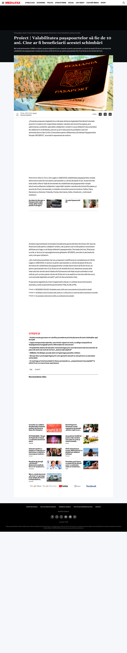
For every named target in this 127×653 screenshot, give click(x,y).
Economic (41, 3)
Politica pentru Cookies (48, 507)
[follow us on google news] (36, 486)
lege (31, 369)
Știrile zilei (30, 3)
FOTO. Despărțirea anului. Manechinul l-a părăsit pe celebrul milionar (73, 451)
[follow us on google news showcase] (50, 486)
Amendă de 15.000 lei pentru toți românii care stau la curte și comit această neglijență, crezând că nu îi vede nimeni (73, 438)
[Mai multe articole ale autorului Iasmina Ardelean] (17, 114)
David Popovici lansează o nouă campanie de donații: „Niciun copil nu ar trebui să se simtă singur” (73, 427)
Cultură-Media (92, 3)
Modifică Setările (63, 511)
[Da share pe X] (105, 114)
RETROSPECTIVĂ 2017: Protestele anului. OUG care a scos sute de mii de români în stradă (64, 289)
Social (71, 3)
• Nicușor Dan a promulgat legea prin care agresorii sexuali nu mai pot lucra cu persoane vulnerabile (62, 357)
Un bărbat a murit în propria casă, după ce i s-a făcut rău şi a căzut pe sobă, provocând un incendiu (67, 292)
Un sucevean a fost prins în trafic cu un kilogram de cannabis (55, 296)
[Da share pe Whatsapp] (110, 114)
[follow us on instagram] (77, 486)
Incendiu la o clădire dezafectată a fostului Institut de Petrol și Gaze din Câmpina (37, 427)
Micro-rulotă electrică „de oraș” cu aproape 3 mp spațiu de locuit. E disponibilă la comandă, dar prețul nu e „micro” (37, 476)
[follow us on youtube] (63, 486)
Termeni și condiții (65, 507)
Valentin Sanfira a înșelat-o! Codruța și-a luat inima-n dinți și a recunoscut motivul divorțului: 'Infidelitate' (37, 451)
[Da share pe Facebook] (100, 114)
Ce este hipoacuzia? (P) (72, 201)
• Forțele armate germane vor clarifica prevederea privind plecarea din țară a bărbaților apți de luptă (63, 339)
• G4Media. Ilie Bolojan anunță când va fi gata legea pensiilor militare (54, 353)
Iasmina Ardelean (26, 115)
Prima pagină (18, 33)
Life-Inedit (80, 3)
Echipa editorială (31, 507)
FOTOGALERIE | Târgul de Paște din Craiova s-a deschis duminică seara (37, 438)
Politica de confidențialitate (83, 507)
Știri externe (60, 3)
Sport (103, 3)
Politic (50, 3)
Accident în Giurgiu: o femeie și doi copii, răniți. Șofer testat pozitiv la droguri (37, 203)
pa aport (37, 369)
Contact (98, 507)
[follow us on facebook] (91, 486)
